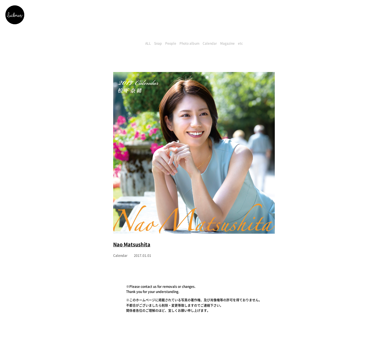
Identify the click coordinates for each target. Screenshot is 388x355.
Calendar (210, 43)
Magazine (227, 43)
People (170, 43)
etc (240, 43)
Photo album (189, 43)
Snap (158, 43)
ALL (148, 43)
